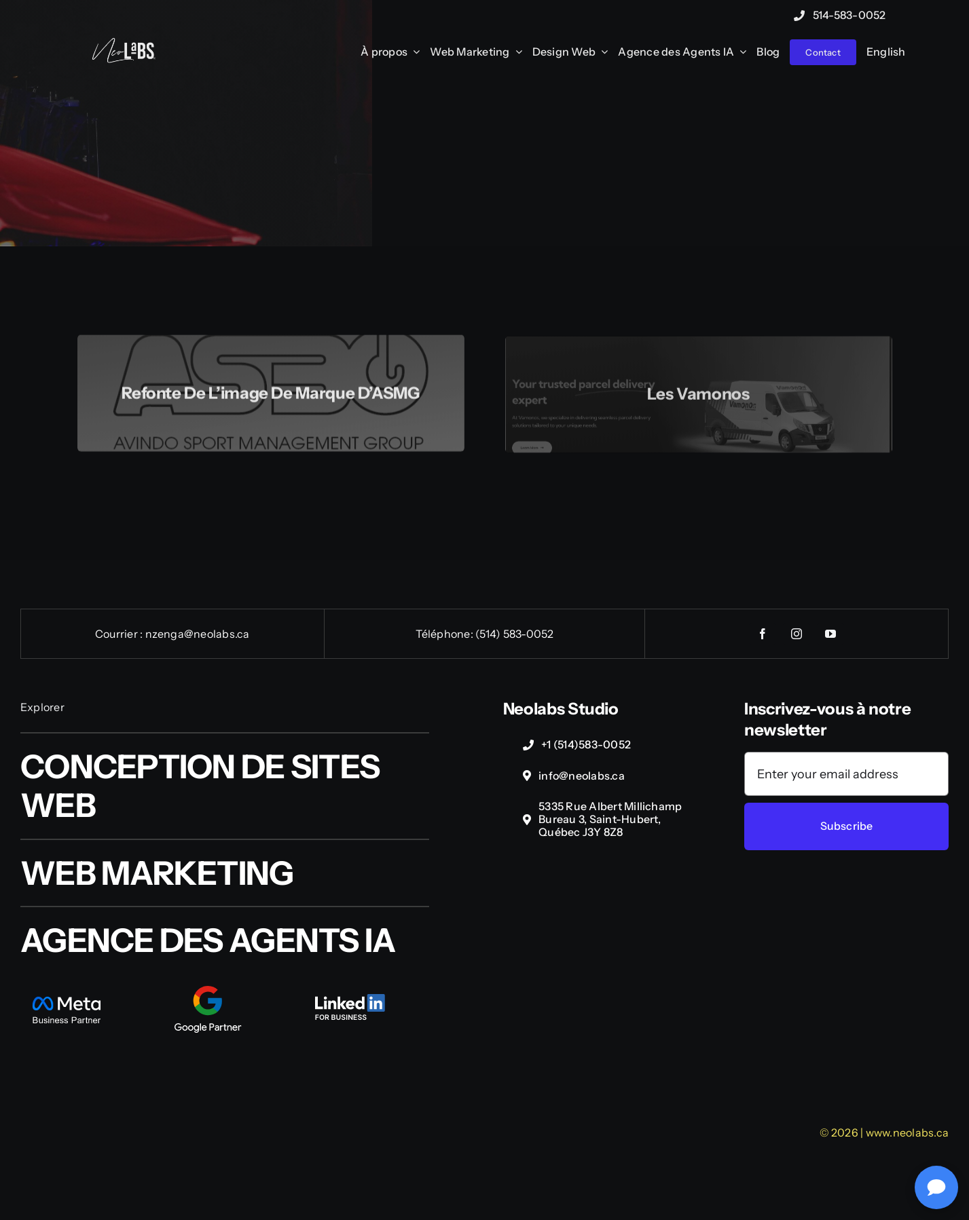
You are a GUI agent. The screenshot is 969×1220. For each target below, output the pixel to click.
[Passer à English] (886, 52)
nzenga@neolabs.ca (197, 634)
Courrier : (120, 634)
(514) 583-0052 (514, 634)
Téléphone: (446, 634)
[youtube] (830, 634)
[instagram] (796, 634)
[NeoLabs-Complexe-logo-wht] (123, 44)
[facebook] (762, 634)
